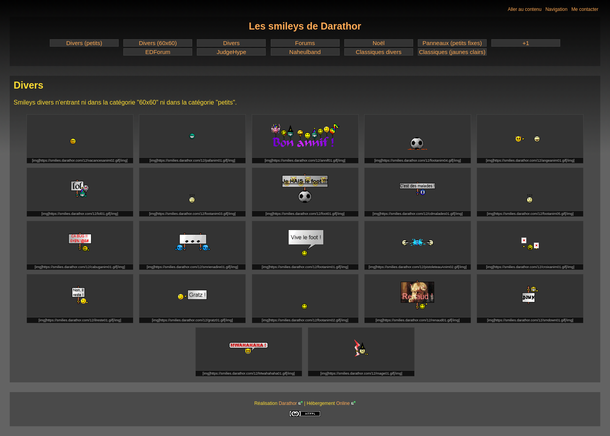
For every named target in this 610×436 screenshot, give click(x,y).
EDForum (157, 52)
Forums (305, 43)
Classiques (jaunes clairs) (452, 52)
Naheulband (305, 52)
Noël (379, 43)
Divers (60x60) (158, 43)
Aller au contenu (525, 9)
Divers (231, 43)
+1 (525, 43)
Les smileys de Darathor (305, 26)
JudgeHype (231, 52)
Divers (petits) (84, 43)
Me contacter (584, 9)
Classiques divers (378, 52)
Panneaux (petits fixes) (452, 43)
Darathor (288, 403)
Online (343, 403)
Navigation (556, 9)
